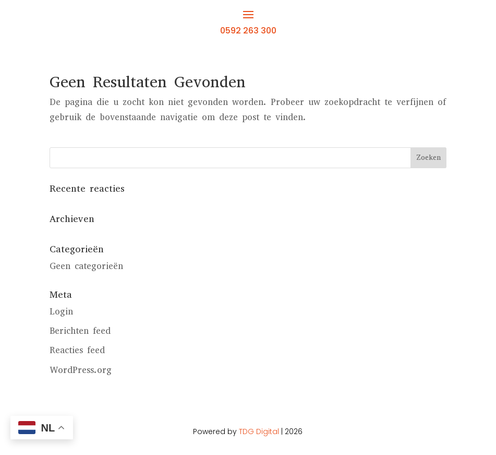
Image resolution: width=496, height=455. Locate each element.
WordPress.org (81, 370)
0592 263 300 (248, 31)
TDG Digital (259, 431)
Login (61, 312)
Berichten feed (80, 331)
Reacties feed (77, 350)
